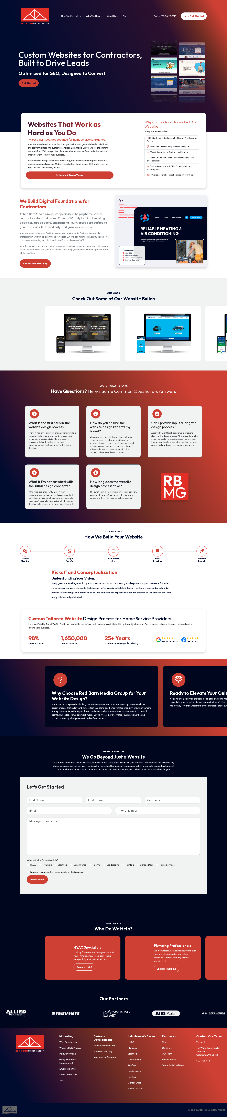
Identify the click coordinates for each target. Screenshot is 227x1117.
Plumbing (47, 864)
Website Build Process (70, 1047)
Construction (80, 864)
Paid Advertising (67, 1053)
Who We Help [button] (94, 16)
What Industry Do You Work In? (42, 860)
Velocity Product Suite (104, 1045)
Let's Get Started (194, 16)
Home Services (167, 864)
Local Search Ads (68, 1074)
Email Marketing (67, 1068)
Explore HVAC (84, 967)
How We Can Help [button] (71, 16)
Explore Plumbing (166, 968)
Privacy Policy (169, 1059)
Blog (125, 16)
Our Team (167, 1053)
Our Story (167, 1047)
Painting (130, 864)
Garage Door (146, 864)
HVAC (33, 864)
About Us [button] (112, 16)
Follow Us (192, 641)
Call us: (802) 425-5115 (165, 16)
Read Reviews (169, 641)
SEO (61, 1080)
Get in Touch (37, 879)
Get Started (29, 83)
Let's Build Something (35, 263)
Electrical (62, 864)
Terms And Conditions (173, 1065)
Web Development (68, 1042)
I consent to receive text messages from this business (56, 872)
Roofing (96, 864)
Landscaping (113, 864)
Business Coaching (103, 1051)
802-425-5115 (203, 1060)
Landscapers (134, 1071)
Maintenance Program (105, 1057)
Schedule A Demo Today (69, 175)
